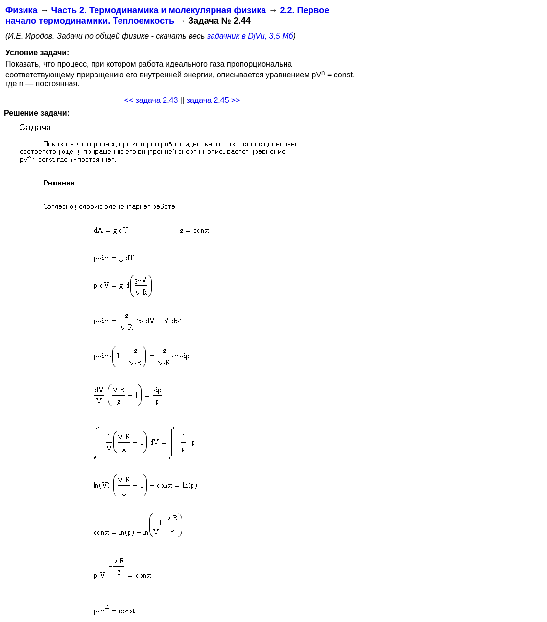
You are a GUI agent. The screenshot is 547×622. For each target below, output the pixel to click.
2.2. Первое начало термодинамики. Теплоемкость (167, 15)
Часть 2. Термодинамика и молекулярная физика (158, 10)
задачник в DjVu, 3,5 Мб (250, 36)
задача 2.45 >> (213, 100)
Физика (21, 10)
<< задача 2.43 (151, 100)
